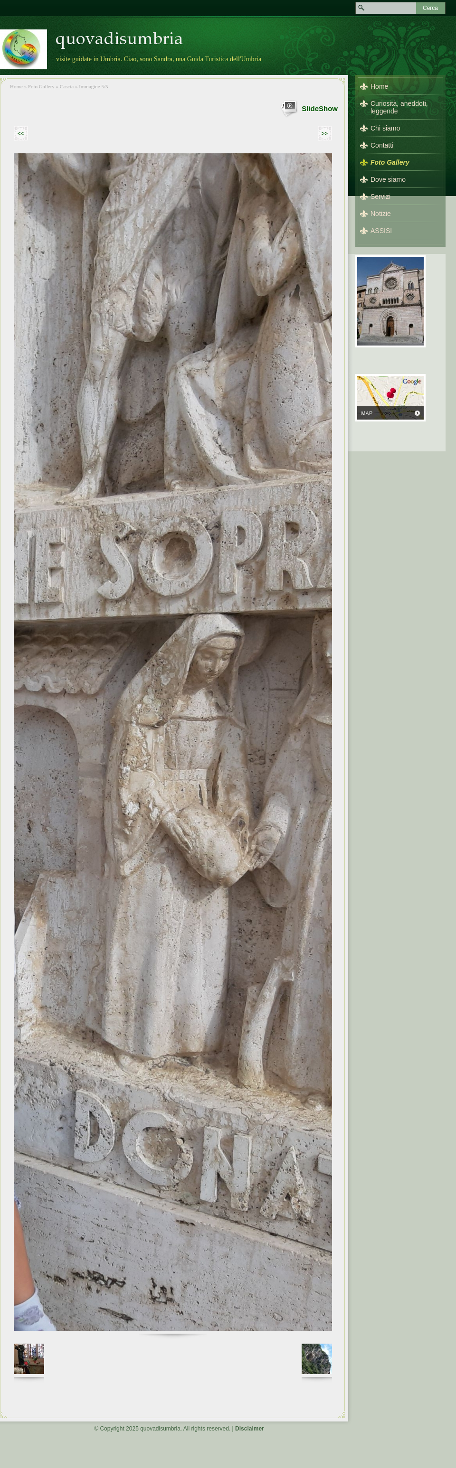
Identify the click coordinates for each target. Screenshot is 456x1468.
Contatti (381, 145)
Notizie (380, 213)
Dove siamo (388, 179)
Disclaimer (249, 1428)
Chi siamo (385, 128)
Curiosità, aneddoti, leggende (399, 107)
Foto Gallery (41, 86)
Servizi (380, 196)
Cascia (67, 86)
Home (16, 86)
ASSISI (381, 230)
